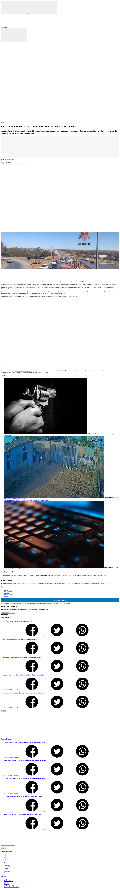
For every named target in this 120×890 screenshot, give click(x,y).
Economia (6, 860)
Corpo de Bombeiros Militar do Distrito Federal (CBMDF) (30, 287)
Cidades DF (4, 27)
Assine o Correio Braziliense (11, 887)
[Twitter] (16, 81)
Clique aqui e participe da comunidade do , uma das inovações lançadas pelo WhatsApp (79, 575)
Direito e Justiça (8, 881)
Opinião (6, 868)
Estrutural (6, 593)
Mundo (6, 862)
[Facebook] (16, 68)
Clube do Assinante (9, 885)
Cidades (6, 856)
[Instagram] (16, 93)
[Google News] (16, 119)
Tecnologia (7, 871)
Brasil (5, 859)
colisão (6, 590)
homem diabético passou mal (23, 371)
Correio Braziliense (6, 851)
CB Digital (7, 882)
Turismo (6, 873)
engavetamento (8, 591)
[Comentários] (16, 229)
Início (2, 159)
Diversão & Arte (8, 863)
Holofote (6, 869)
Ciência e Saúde (8, 866)
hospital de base (8, 594)
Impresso (3, 876)
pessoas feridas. (112, 284)
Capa (5, 854)
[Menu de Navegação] (16, 7)
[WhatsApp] (16, 55)
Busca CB (6, 884)
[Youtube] (16, 106)
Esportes (6, 865)
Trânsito (6, 596)
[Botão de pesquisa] (44, 7)
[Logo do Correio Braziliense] (60, 20)
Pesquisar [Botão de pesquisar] (3, 848)
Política (6, 857)
